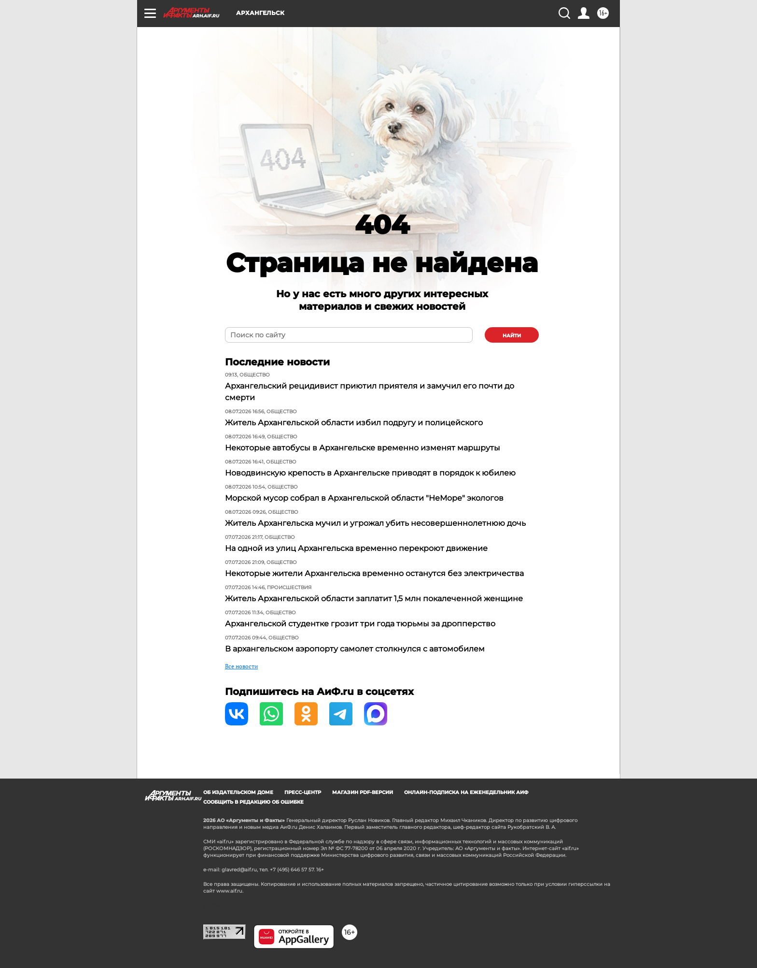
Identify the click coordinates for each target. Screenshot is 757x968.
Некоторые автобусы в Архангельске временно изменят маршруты (362, 447)
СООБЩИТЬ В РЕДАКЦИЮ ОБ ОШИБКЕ (253, 802)
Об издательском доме (238, 792)
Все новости (241, 666)
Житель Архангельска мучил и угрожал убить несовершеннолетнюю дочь (375, 523)
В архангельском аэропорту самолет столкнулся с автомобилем (355, 648)
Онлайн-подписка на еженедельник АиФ (466, 792)
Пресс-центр (302, 792)
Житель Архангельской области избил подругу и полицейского (354, 422)
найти (512, 335)
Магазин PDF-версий (362, 792)
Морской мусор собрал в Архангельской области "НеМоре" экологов (364, 498)
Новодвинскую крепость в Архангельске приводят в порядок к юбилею (370, 472)
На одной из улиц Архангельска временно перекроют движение (356, 548)
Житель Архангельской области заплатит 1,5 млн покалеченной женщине (374, 598)
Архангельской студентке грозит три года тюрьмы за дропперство (360, 623)
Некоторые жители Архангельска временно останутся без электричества (374, 573)
